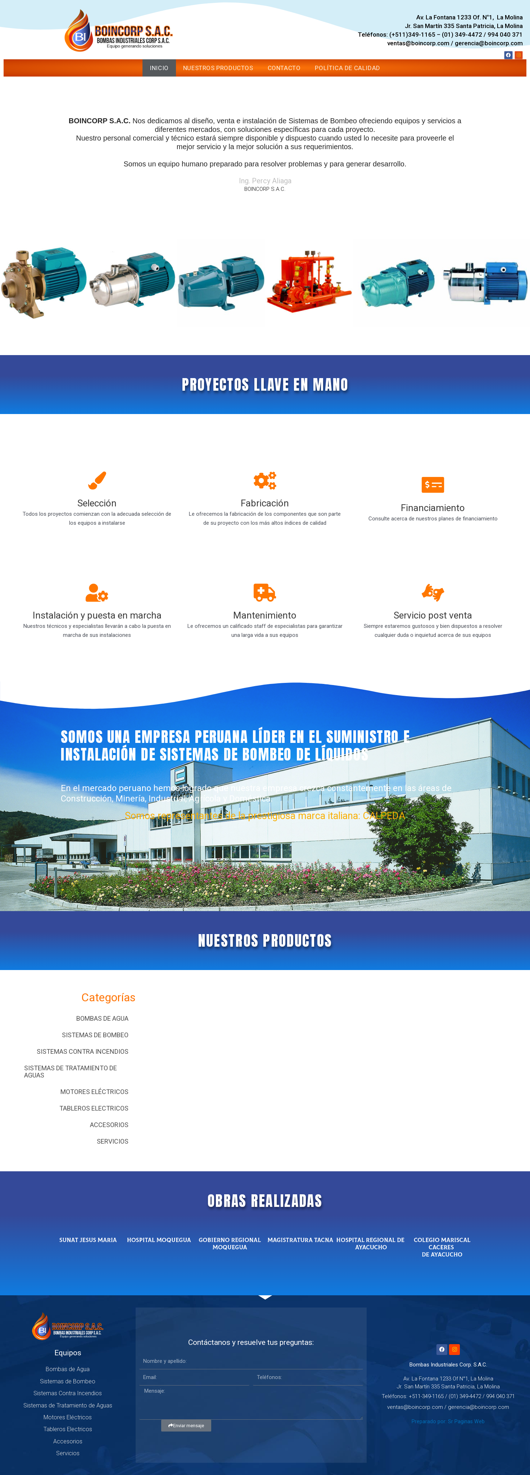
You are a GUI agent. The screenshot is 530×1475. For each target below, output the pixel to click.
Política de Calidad (347, 68)
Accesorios (109, 1125)
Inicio (159, 68)
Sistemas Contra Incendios (82, 1051)
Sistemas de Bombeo (95, 1035)
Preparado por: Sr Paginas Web (448, 1421)
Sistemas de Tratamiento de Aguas (70, 1071)
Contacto (284, 68)
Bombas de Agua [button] (102, 1018)
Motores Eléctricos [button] (94, 1091)
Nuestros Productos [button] (218, 68)
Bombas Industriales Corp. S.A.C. (448, 1364)
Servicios (112, 1141)
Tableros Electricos (93, 1108)
